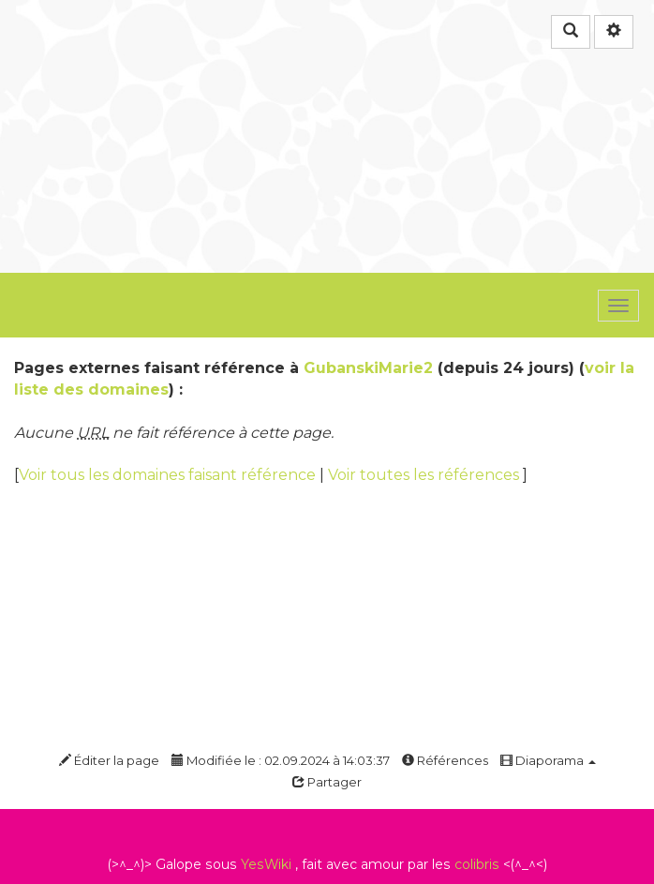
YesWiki (266, 864)
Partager (327, 781)
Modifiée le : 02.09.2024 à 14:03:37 (280, 760)
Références (445, 760)
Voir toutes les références (425, 475)
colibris (476, 864)
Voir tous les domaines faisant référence (169, 475)
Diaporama (548, 760)
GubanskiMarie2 (368, 368)
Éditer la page (109, 760)
